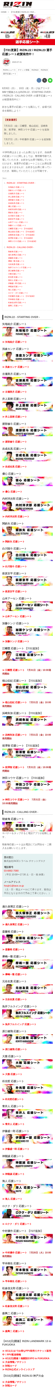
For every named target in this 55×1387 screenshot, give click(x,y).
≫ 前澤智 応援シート (13, 767)
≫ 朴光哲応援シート (13, 1099)
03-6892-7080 (11, 871)
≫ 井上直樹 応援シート (14, 416)
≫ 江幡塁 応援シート (13, 670)
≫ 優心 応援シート (12, 491)
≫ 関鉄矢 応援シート (13, 541)
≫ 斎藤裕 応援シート (13, 949)
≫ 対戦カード (9, 1366)
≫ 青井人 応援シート (13, 1124)
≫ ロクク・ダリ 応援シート (17, 1224)
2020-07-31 (17, 62)
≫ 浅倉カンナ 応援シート (15, 367)
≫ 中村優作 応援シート (14, 1252)
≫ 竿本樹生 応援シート (14, 1281)
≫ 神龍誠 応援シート (13, 1174)
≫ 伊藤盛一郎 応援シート (15, 1149)
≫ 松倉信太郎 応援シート (15, 1306)
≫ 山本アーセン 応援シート (17, 616)
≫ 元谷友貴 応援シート (14, 999)
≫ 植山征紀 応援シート (14, 702)
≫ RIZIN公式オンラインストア (18, 1369)
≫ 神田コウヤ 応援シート (15, 799)
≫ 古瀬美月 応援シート (14, 392)
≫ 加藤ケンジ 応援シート (15, 641)
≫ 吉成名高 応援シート (14, 466)
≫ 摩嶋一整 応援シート (14, 974)
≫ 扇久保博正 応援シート (15, 924)
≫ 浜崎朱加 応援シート (14, 735)
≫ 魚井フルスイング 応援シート (19, 1024)
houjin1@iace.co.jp (14, 886)
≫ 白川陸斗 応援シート (14, 566)
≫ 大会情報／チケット (14, 1362)
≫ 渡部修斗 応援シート (14, 442)
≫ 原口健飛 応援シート (14, 1049)
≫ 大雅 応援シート (12, 1074)
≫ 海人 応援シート (12, 1199)
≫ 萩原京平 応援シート (14, 591)
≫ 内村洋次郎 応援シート (15, 516)
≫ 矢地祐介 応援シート (14, 342)
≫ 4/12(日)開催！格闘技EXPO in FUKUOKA (25, 1358)
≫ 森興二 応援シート (13, 1331)
